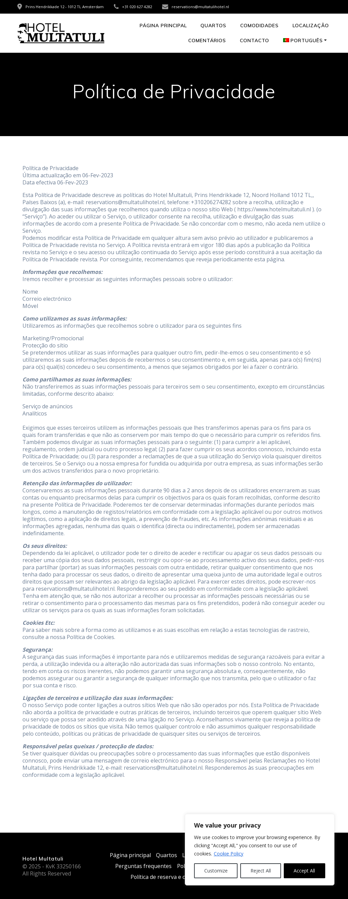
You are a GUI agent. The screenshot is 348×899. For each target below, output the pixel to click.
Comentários (207, 40)
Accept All (304, 870)
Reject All (260, 870)
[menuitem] (306, 40)
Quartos (213, 25)
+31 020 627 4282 (137, 6)
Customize (216, 870)
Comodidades (259, 25)
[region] (259, 849)
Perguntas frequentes (143, 866)
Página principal (163, 25)
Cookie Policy (228, 853)
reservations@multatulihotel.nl (200, 6)
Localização (311, 25)
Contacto (254, 40)
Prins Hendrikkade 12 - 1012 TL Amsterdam (64, 6)
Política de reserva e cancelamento (174, 877)
